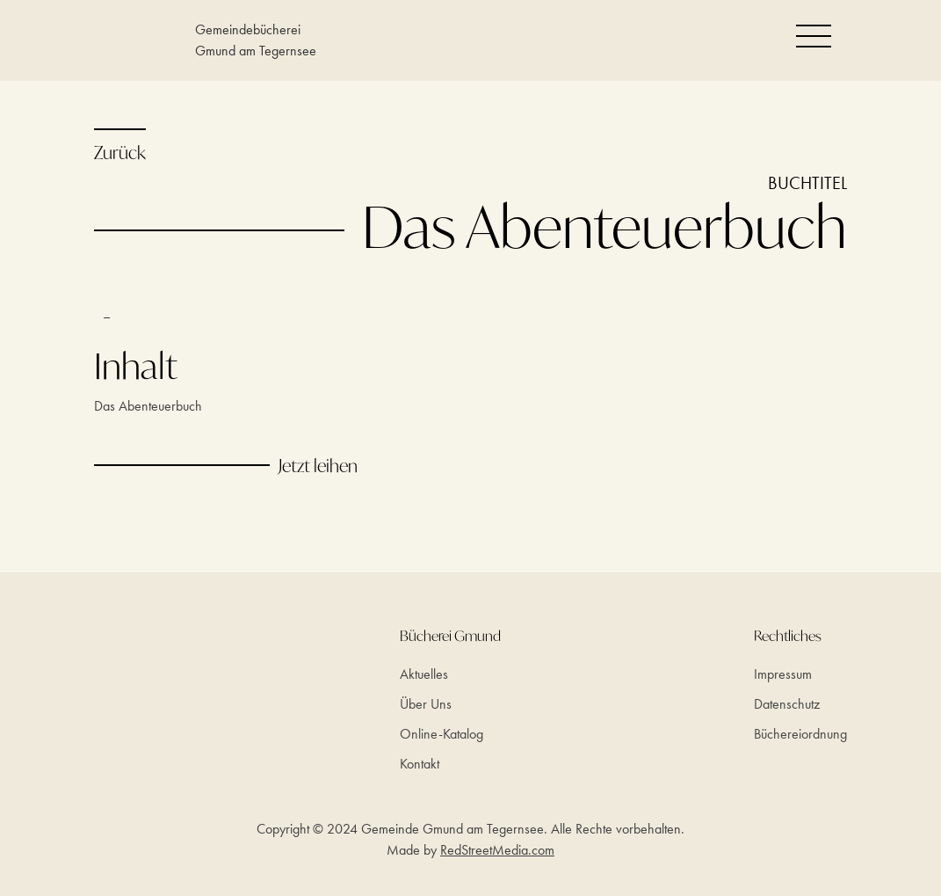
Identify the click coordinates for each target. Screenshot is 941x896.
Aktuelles (424, 674)
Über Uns (426, 704)
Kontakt (419, 763)
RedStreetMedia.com (497, 850)
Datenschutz (787, 704)
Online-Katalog (441, 734)
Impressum (783, 674)
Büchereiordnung (800, 734)
